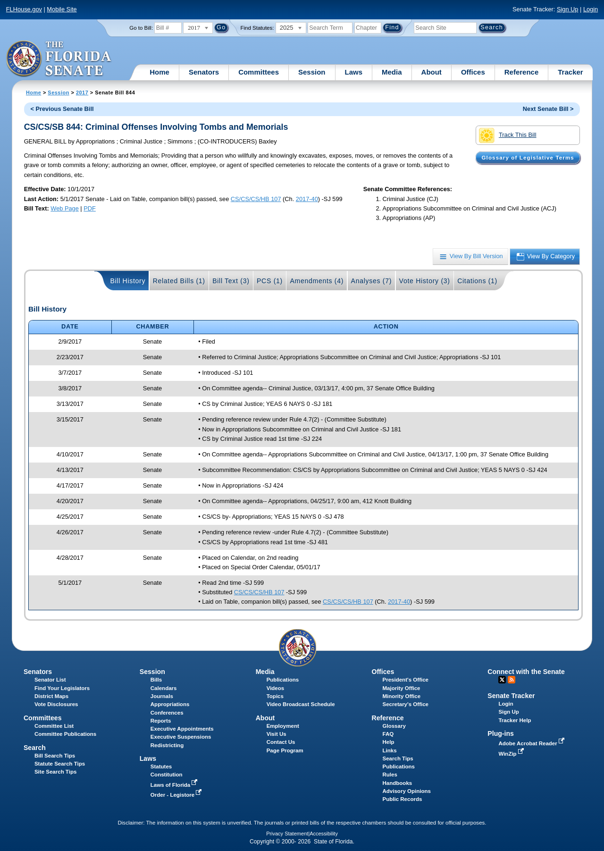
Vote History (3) (424, 281)
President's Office (405, 679)
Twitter (502, 679)
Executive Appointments (182, 729)
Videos (276, 688)
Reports (161, 721)
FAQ (388, 734)
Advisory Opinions (407, 791)
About (431, 72)
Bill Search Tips (54, 755)
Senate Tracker (511, 695)
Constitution (167, 774)
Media (392, 72)
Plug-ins (500, 733)
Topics (275, 696)
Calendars (164, 688)
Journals (162, 696)
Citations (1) (477, 281)
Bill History (127, 281)
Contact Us (281, 742)
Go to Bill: (141, 28)
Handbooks (397, 783)
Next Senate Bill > (548, 108)
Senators (204, 72)
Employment (283, 726)
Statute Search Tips (59, 764)
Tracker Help (514, 720)
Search (35, 747)
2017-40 (307, 198)
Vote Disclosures (56, 704)
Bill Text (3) (230, 281)
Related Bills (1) (179, 281)
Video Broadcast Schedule (301, 704)
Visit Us (276, 734)
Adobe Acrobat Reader (532, 743)
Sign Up (568, 9)
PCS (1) (270, 281)
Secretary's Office (405, 704)
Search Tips (398, 758)
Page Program (285, 750)
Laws (354, 72)
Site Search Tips (55, 772)
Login (590, 9)
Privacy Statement (287, 833)
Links (390, 750)
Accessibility (324, 833)
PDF (90, 208)
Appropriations (170, 704)
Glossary (394, 726)
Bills (156, 679)
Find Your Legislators (62, 688)
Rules (390, 774)
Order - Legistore (177, 795)
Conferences (167, 713)
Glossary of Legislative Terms (527, 157)
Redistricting (167, 745)
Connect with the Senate (525, 671)
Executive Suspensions (181, 737)
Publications (283, 679)
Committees (258, 72)
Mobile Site (61, 9)
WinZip (511, 754)
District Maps (51, 696)
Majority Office (401, 688)
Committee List (54, 726)
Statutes (161, 766)
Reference (521, 72)
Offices (473, 72)
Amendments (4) (317, 281)
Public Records (402, 799)
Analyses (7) (371, 281)
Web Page (64, 208)
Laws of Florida (175, 785)
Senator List (50, 679)
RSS (511, 679)
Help (388, 742)
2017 (82, 92)
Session (312, 72)
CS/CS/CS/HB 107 (256, 198)
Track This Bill (507, 135)
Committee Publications (65, 734)
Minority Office (402, 696)
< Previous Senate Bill (61, 108)
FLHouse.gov (24, 9)
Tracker (570, 72)
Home (159, 72)
